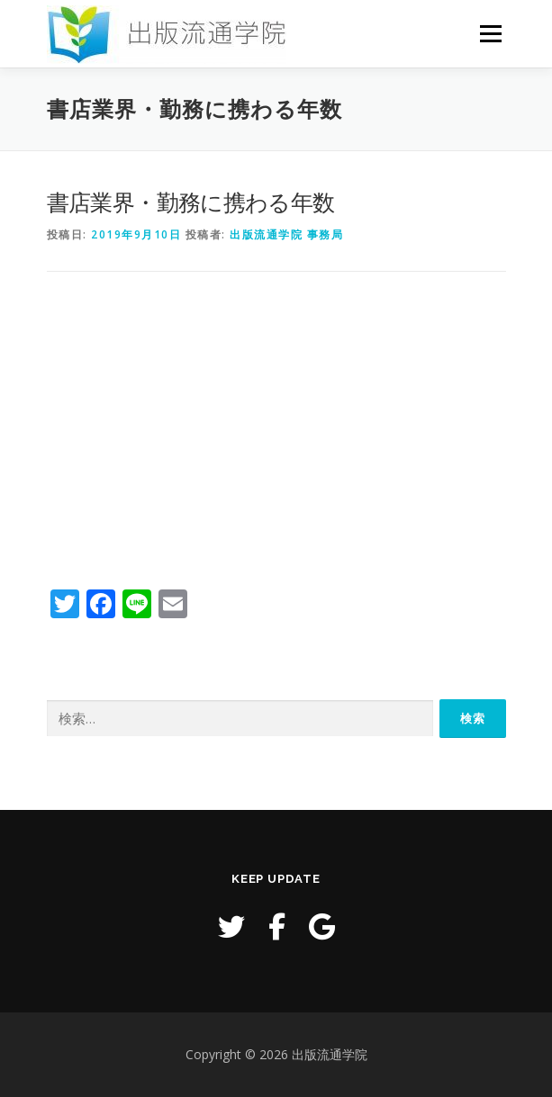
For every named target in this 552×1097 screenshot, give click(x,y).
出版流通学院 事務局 (286, 234)
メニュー (490, 33)
